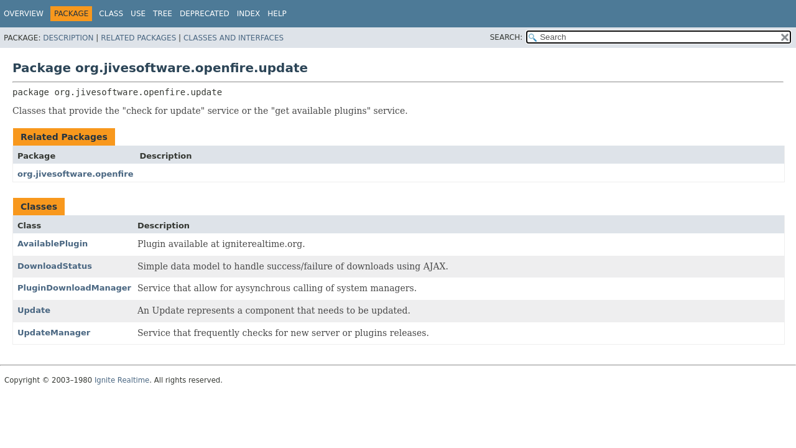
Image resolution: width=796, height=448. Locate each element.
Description (68, 38)
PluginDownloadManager (74, 287)
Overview (24, 13)
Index (249, 13)
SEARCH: (506, 37)
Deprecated (204, 13)
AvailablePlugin (52, 243)
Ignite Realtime (122, 380)
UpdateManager (53, 332)
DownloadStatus (54, 266)
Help (277, 13)
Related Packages (138, 38)
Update (33, 310)
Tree (162, 13)
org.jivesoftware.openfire (75, 174)
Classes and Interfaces (233, 38)
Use (138, 13)
